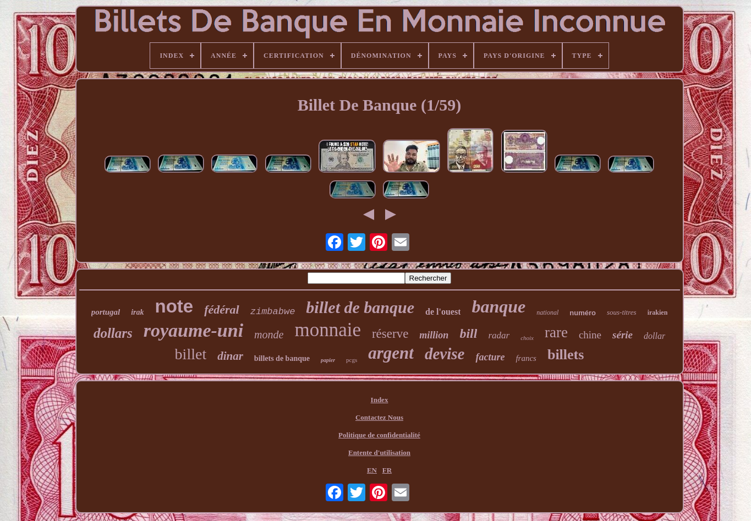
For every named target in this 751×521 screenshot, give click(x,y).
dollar (654, 336)
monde (268, 334)
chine (590, 335)
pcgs (351, 360)
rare (556, 332)
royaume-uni (193, 330)
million (433, 335)
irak (137, 312)
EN (372, 470)
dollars (113, 333)
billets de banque (282, 358)
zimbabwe (272, 311)
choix (527, 337)
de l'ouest (443, 311)
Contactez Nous (379, 417)
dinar (230, 356)
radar (498, 335)
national (547, 312)
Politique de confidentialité (379, 435)
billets (565, 355)
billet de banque (360, 307)
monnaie (327, 330)
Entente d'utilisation (379, 452)
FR (387, 470)
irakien (658, 312)
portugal (105, 312)
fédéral (221, 309)
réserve (390, 334)
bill (468, 333)
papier (328, 360)
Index (379, 400)
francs (526, 358)
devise (444, 354)
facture (490, 357)
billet (191, 354)
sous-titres (622, 312)
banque (498, 306)
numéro (582, 313)
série (622, 335)
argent (391, 353)
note (174, 306)
